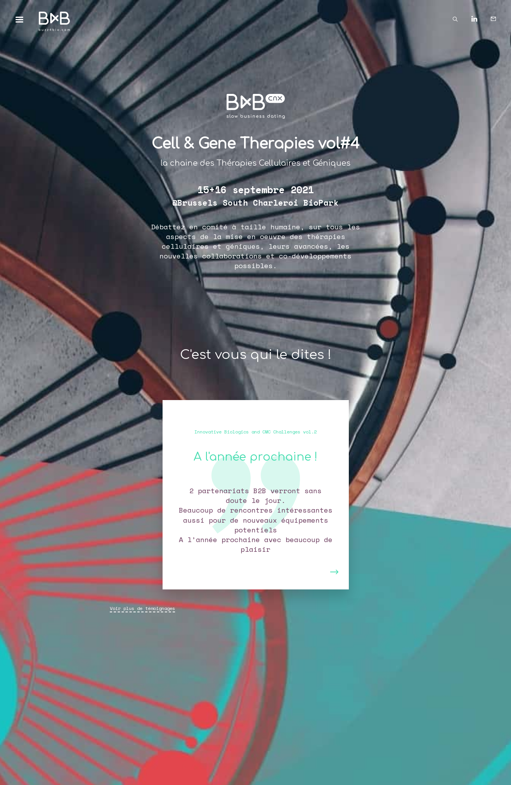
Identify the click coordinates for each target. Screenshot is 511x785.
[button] (181, 494)
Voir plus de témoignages (142, 608)
